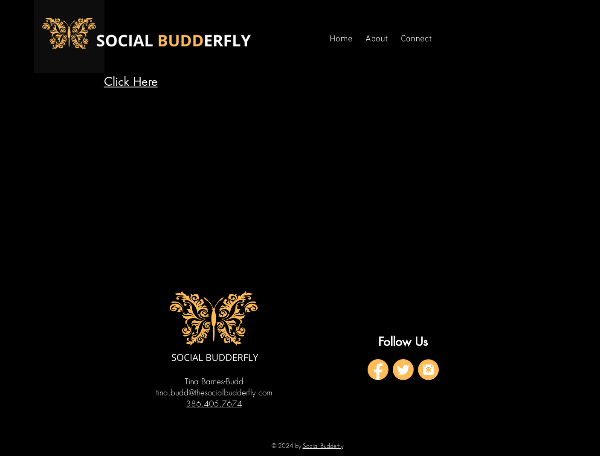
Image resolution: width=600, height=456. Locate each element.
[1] (378, 369)
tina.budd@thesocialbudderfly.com (214, 392)
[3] (428, 369)
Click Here (131, 81)
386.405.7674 (214, 403)
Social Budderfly (323, 445)
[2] (403, 369)
